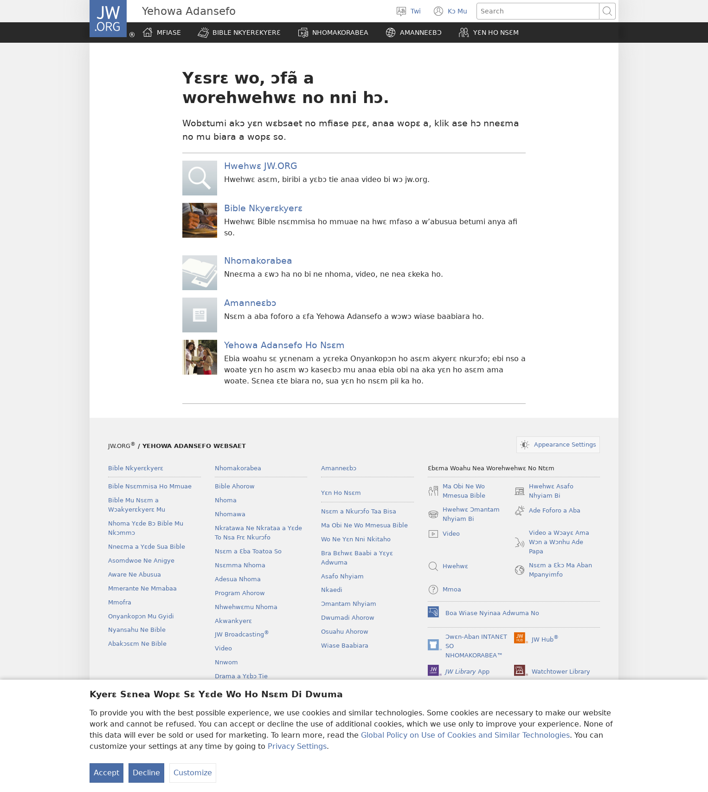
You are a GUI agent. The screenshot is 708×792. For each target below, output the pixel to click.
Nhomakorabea (258, 260)
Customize (193, 772)
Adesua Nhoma (238, 579)
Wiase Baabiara (344, 645)
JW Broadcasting (242, 634)
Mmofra (119, 602)
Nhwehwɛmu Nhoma (246, 607)
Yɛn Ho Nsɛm (341, 492)
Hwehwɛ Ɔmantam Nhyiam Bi (464, 515)
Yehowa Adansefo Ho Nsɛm (284, 345)
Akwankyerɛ (233, 620)
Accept (106, 772)
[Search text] (537, 11)
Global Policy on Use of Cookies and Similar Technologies (465, 735)
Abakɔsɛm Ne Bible (137, 643)
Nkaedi (331, 589)
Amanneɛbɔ (250, 303)
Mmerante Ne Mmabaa (142, 588)
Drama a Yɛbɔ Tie (241, 676)
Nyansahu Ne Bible (137, 629)
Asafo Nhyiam (342, 576)
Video (223, 648)
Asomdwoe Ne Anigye (141, 560)
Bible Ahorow (235, 486)
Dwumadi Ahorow (347, 617)
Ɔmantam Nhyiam (348, 603)
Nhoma (226, 500)
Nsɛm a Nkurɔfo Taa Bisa (358, 511)
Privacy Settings (297, 746)
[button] (239, 32)
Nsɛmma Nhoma (240, 565)
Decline (146, 772)
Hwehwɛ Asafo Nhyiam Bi (543, 491)
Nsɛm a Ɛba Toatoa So (248, 551)
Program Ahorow (240, 593)
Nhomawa (230, 514)
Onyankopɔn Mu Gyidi (141, 616)
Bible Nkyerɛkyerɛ (263, 208)
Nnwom (226, 662)
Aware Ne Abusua (134, 574)
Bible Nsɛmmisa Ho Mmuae (150, 486)
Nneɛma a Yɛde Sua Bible (146, 546)
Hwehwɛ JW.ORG (260, 166)
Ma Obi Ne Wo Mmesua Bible (364, 525)
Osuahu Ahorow (344, 631)
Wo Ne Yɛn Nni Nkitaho (356, 539)
